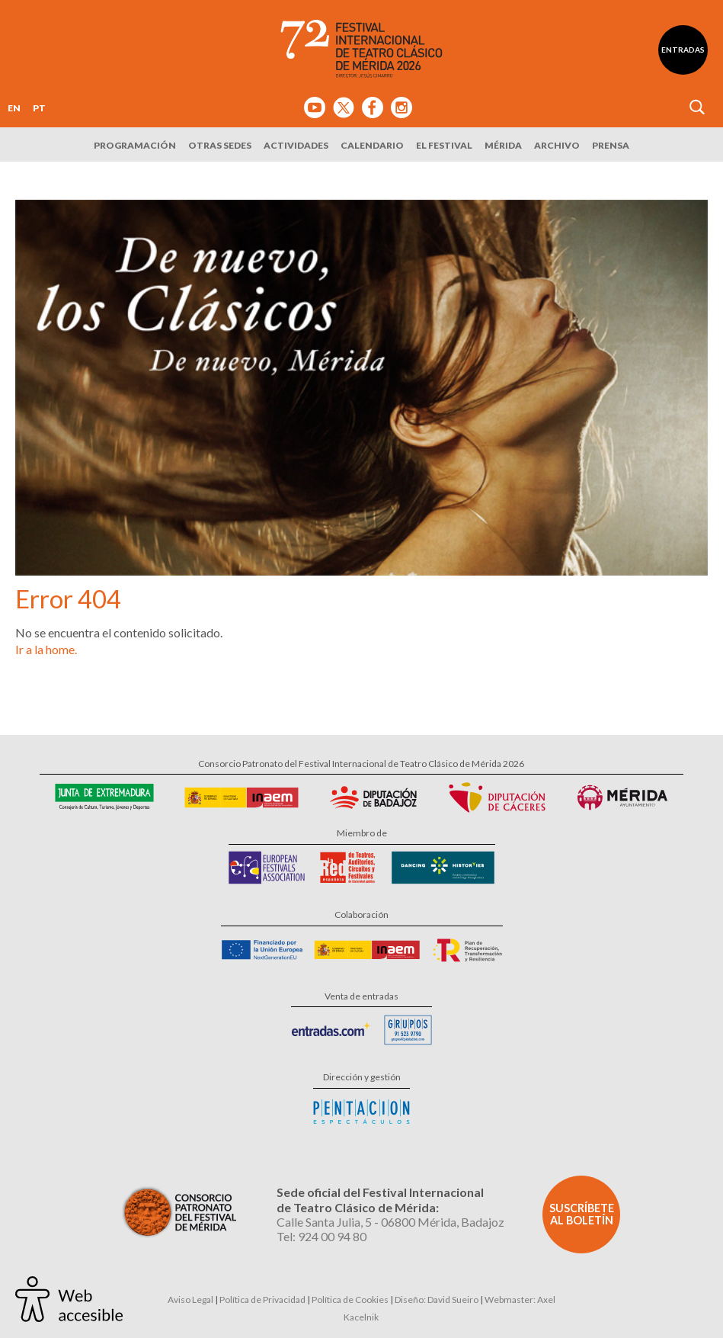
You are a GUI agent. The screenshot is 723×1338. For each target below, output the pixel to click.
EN (14, 108)
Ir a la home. (46, 649)
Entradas (683, 49)
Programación (135, 145)
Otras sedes (219, 145)
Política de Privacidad (262, 1299)
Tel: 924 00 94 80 (321, 1236)
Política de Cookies (350, 1299)
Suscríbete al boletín (581, 1214)
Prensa (610, 145)
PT (39, 108)
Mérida (503, 145)
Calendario (372, 145)
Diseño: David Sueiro (436, 1299)
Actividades (296, 145)
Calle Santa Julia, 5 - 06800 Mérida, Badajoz (390, 1221)
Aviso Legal (190, 1299)
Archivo (557, 145)
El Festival (444, 145)
